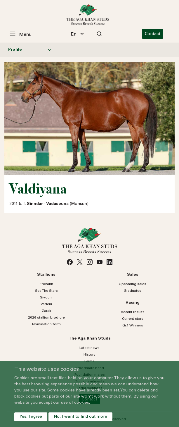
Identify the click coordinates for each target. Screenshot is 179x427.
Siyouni (46, 297)
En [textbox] (75, 34)
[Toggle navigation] (23, 33)
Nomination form (46, 324)
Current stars (132, 319)
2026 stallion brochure (46, 317)
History (89, 354)
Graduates (132, 291)
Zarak (46, 311)
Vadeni (46, 304)
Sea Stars (46, 291)
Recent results (133, 312)
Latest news (89, 348)
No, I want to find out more (80, 417)
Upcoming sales (132, 284)
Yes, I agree (31, 417)
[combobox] (79, 34)
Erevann (46, 284)
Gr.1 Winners (132, 325)
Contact (156, 34)
